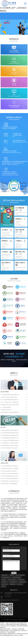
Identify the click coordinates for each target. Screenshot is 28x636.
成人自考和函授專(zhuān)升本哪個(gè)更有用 (11, 465)
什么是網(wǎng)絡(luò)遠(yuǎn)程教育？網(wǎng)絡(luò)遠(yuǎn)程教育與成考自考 (11, 394)
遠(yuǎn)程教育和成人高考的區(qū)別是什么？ (11, 445)
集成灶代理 (22, 622)
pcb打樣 (3, 586)
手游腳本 (12, 575)
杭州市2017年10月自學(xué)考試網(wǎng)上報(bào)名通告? (11, 473)
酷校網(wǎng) (22, 581)
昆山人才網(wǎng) (20, 575)
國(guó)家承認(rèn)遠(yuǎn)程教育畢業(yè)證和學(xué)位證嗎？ (11, 412)
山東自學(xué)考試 (16, 577)
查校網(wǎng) (5, 584)
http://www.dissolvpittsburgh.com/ (12, 600)
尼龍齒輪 (4, 579)
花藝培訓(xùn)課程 (15, 622)
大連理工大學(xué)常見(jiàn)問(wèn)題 (9, 397)
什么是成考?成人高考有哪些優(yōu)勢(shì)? (10, 440)
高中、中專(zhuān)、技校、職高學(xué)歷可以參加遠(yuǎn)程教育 (11, 402)
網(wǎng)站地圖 (19, 620)
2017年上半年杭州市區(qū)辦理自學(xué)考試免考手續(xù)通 (11, 478)
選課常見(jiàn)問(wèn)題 (6, 409)
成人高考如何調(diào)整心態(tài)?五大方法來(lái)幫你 (11, 437)
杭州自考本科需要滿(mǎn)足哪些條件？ (10, 471)
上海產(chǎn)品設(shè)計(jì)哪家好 (8, 625)
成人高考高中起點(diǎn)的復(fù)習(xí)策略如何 (11, 432)
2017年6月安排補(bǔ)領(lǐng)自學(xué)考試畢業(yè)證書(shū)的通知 (11, 476)
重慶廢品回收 (24, 624)
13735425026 (8, 596)
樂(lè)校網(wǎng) (13, 581)
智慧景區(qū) (4, 575)
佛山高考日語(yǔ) (12, 579)
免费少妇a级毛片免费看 (5, 633)
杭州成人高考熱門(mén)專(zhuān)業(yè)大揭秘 (11, 430)
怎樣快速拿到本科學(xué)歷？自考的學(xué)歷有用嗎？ (11, 468)
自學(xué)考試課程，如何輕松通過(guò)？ (9, 483)
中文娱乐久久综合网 (18, 635)
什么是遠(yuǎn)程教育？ (6, 407)
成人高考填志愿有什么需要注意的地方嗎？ (10, 435)
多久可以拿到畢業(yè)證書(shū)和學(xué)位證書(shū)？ (11, 399)
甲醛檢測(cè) (4, 581)
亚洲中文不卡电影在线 (16, 633)
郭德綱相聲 (12, 584)
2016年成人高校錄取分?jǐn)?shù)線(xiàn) (10, 447)
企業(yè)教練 (19, 625)
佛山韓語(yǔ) (21, 579)
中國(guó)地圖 (9, 624)
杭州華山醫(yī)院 (16, 624)
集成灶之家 (8, 622)
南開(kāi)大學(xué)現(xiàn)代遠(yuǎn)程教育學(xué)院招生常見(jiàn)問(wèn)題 (11, 404)
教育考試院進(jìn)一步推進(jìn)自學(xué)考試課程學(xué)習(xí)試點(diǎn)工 (11, 481)
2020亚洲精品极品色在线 (7, 635)
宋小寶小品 (19, 584)
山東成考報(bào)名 (6, 577)
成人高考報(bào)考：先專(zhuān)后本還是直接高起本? (11, 442)
